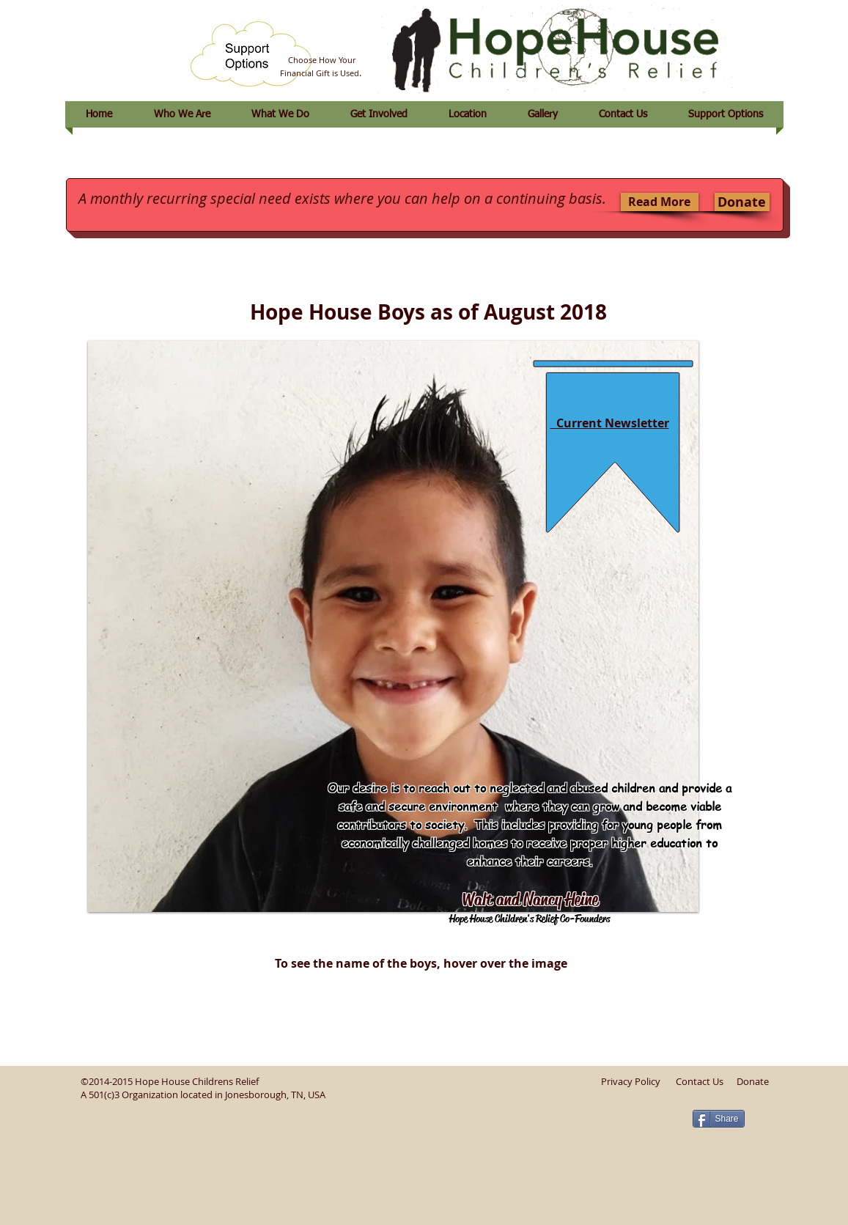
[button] (393, 626)
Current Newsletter (609, 423)
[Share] (719, 1118)
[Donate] (742, 202)
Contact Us (699, 1081)
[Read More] (659, 202)
